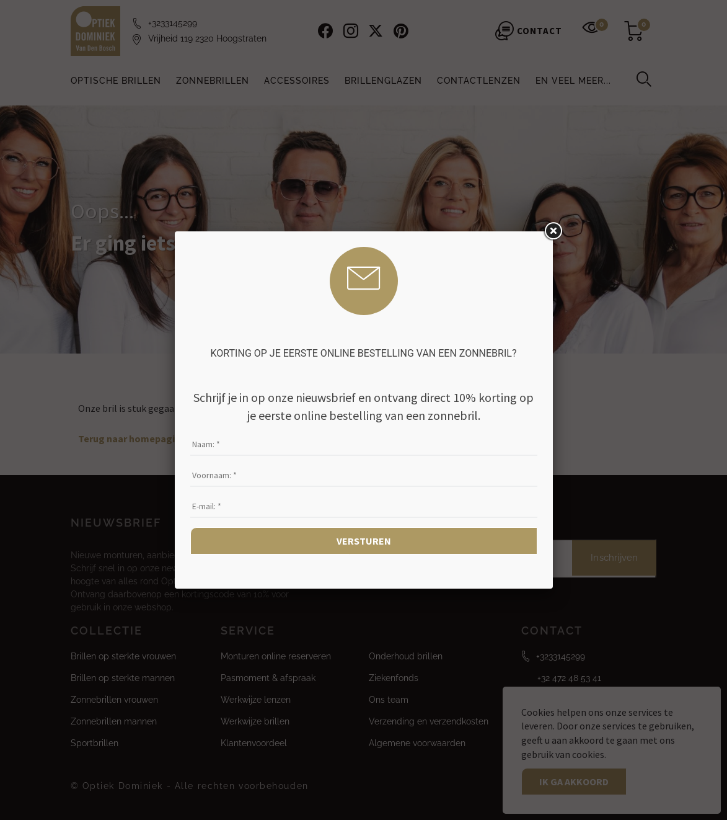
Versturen (364, 541)
